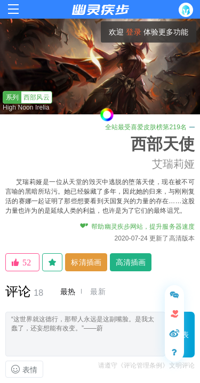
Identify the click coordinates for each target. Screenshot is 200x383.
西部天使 (163, 144)
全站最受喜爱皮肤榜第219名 (150, 127)
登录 (133, 32)
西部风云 (26, 97)
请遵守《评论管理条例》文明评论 (146, 365)
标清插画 (86, 262)
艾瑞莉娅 (173, 164)
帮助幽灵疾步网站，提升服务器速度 (137, 226)
